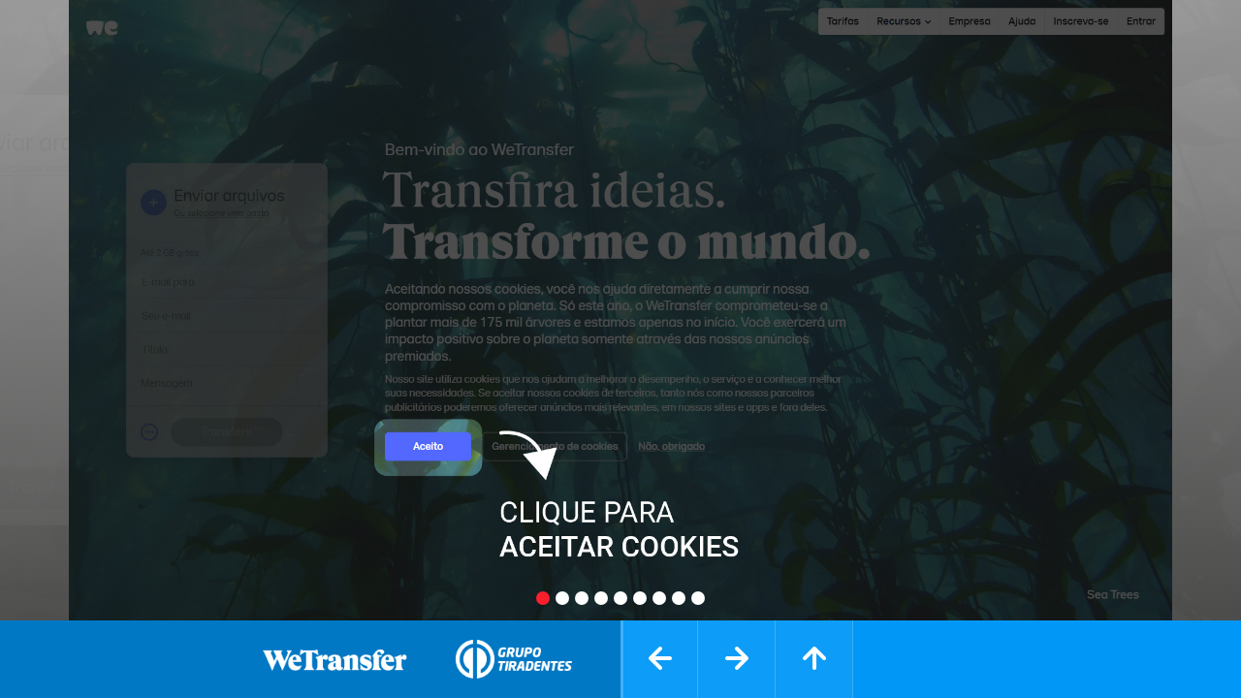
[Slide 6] (640, 598)
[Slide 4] (601, 598)
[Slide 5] (620, 598)
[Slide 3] (582, 598)
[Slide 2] (562, 598)
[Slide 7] (659, 598)
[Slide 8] (678, 598)
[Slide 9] (698, 598)
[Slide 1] (543, 598)
